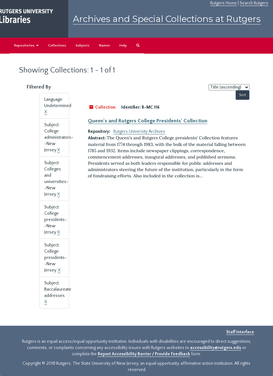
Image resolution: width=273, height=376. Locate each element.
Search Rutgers (254, 3)
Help (123, 45)
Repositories (26, 45)
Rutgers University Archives (139, 131)
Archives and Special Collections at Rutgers (167, 18)
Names (104, 45)
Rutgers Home (223, 3)
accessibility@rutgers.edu (215, 347)
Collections (57, 45)
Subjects (83, 45)
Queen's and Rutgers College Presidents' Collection (147, 121)
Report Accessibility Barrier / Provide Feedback (144, 354)
